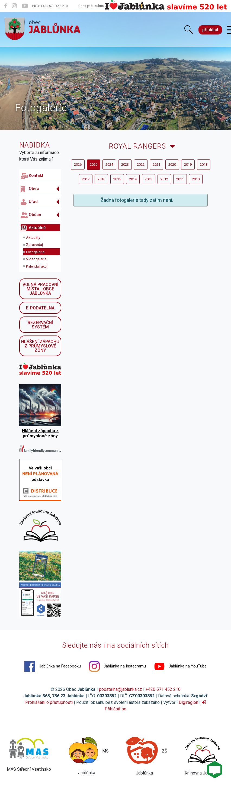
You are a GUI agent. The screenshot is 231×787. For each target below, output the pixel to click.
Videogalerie (36, 259)
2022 (141, 164)
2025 (93, 164)
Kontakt (32, 176)
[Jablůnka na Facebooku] (5, 6)
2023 (125, 164)
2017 (85, 179)
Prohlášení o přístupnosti (49, 702)
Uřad (29, 202)
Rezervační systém (40, 325)
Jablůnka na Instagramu (117, 666)
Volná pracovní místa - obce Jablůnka (40, 289)
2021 (156, 164)
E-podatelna (40, 308)
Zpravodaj (34, 244)
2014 (133, 179)
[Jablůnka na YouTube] (25, 6)
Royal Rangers (137, 146)
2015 (117, 179)
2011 (180, 179)
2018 (203, 164)
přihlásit (210, 29)
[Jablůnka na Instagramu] (14, 6)
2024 (109, 164)
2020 (172, 164)
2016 (101, 179)
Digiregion (188, 702)
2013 (148, 179)
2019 (188, 164)
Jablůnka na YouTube (180, 666)
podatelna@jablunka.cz (120, 689)
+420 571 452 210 (163, 689)
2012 (164, 179)
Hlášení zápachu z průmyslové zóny (40, 346)
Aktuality (33, 237)
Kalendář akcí (36, 266)
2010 (196, 179)
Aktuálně (33, 228)
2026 (78, 164)
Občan (31, 215)
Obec (30, 189)
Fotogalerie (35, 252)
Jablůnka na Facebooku (52, 666)
